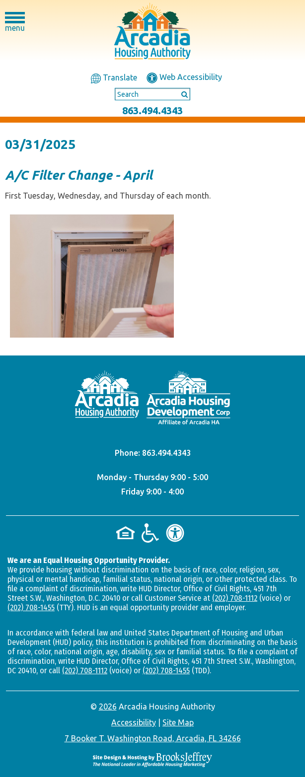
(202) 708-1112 (234, 598)
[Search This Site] (152, 94)
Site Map (178, 722)
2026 (108, 706)
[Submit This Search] (181, 93)
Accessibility (133, 722)
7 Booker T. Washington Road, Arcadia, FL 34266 (153, 738)
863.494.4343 (152, 110)
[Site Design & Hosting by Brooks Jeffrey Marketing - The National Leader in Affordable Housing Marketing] (152, 759)
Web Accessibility (184, 76)
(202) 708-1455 (31, 607)
